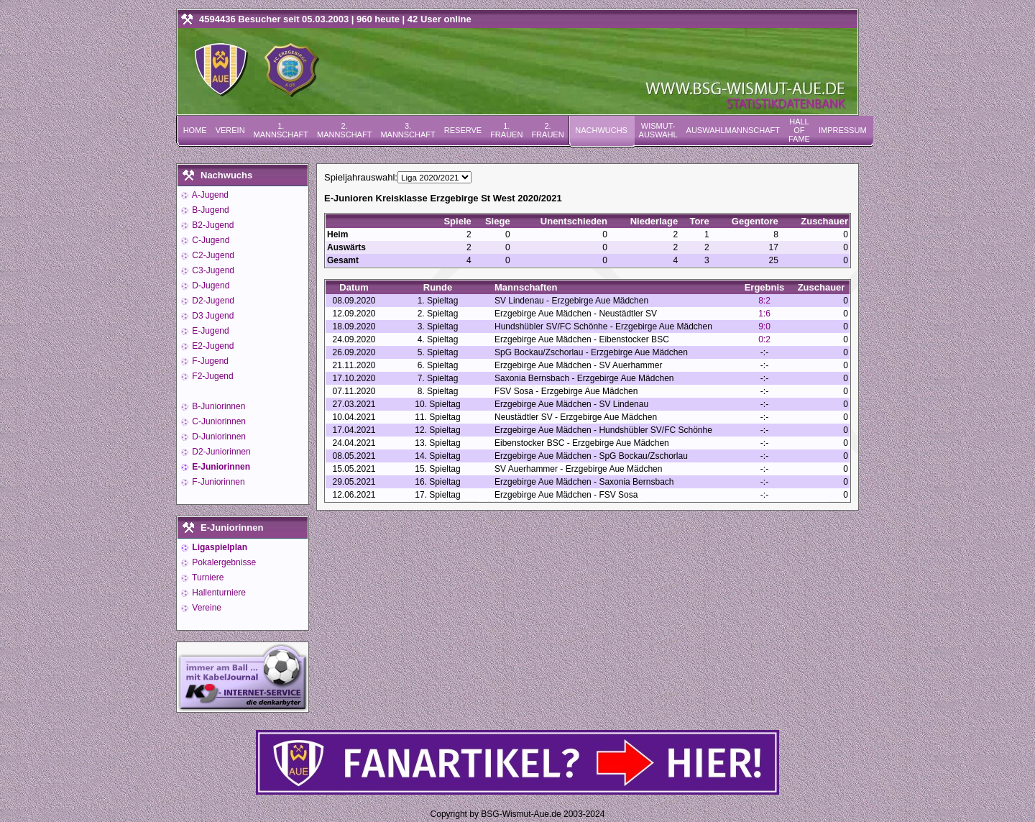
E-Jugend (209, 331)
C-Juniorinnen (218, 421)
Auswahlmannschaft (733, 130)
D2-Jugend (212, 301)
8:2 (764, 301)
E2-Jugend (212, 346)
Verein (230, 130)
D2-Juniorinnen (220, 452)
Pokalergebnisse (223, 562)
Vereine (205, 608)
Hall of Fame (799, 130)
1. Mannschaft (281, 130)
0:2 (764, 339)
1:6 (764, 314)
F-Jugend (209, 361)
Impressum (843, 130)
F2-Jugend (212, 376)
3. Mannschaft (407, 130)
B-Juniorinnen (217, 406)
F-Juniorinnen (217, 482)
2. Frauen (547, 130)
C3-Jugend (212, 270)
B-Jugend (209, 210)
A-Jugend (209, 195)
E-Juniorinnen (220, 467)
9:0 (764, 326)
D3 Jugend (212, 316)
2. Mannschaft (344, 130)
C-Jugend (209, 240)
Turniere (207, 577)
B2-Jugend (212, 225)
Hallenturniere (218, 593)
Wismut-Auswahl (658, 130)
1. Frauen (506, 130)
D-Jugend (209, 285)
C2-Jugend (212, 255)
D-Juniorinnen (218, 436)
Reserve (463, 130)
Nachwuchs (601, 130)
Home (195, 130)
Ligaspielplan (218, 547)
